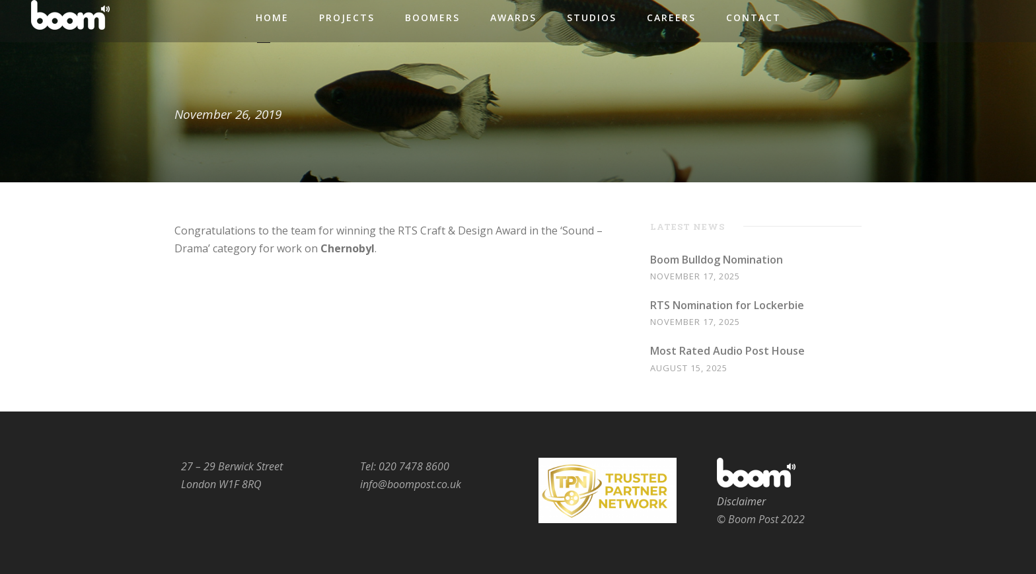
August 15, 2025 (688, 368)
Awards (513, 17)
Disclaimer (741, 501)
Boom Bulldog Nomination (716, 259)
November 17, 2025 (695, 276)
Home (272, 17)
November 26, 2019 (227, 114)
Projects (347, 17)
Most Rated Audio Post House (727, 350)
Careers (671, 17)
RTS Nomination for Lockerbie (727, 305)
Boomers (432, 17)
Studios (591, 17)
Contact (753, 17)
